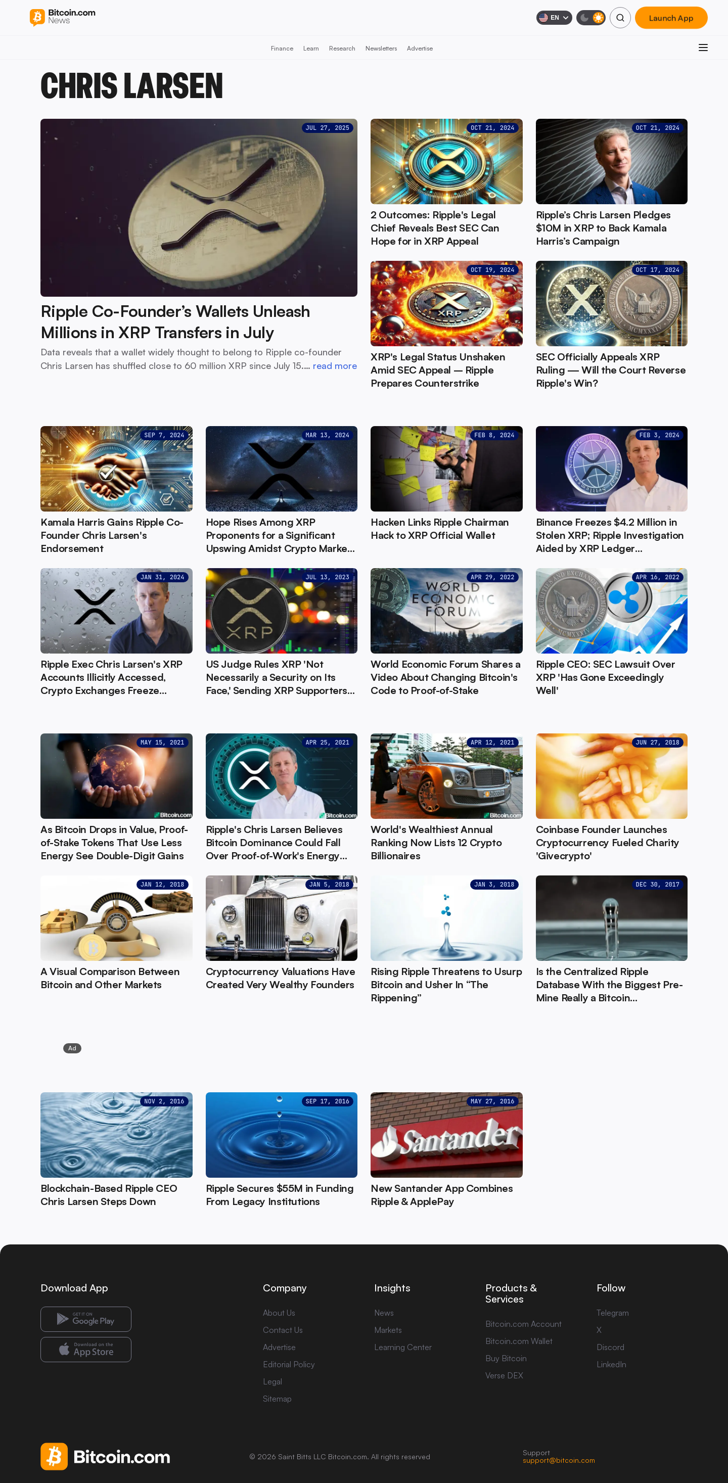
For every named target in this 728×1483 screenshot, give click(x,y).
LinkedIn (611, 1364)
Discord (610, 1347)
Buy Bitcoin (506, 1358)
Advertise (420, 48)
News (384, 1313)
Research (342, 48)
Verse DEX (504, 1375)
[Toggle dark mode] (591, 17)
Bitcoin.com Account (523, 1324)
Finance (282, 48)
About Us (279, 1313)
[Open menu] (703, 47)
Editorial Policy (289, 1364)
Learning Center (403, 1347)
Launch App (671, 18)
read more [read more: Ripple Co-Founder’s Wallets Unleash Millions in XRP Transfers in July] (335, 365)
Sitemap (277, 1399)
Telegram (613, 1313)
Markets (388, 1330)
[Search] (620, 17)
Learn (311, 48)
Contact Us (283, 1330)
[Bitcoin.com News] (62, 18)
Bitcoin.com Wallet (519, 1341)
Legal (272, 1381)
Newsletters (381, 48)
